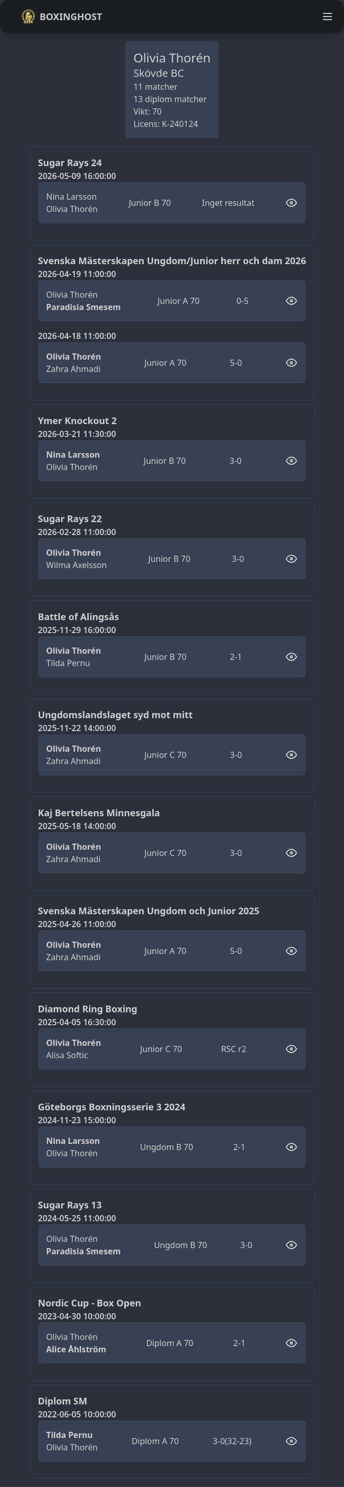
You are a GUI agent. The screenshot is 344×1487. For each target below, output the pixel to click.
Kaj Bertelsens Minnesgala (99, 812)
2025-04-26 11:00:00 (77, 924)
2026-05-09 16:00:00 (77, 176)
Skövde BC (159, 73)
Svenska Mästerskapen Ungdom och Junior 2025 (149, 910)
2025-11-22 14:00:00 (77, 728)
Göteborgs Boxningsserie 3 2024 (112, 1107)
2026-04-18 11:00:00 (77, 336)
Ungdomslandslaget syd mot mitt (115, 714)
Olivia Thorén (72, 209)
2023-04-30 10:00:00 (77, 1316)
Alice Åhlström (76, 1349)
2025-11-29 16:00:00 (77, 630)
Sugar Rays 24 (70, 162)
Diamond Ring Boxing (88, 1009)
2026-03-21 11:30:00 (77, 434)
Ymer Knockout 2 (77, 420)
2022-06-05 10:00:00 (77, 1414)
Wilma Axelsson (76, 565)
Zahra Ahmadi (73, 369)
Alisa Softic (67, 1055)
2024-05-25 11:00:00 (77, 1218)
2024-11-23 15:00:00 (77, 1120)
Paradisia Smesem (83, 307)
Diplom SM (63, 1401)
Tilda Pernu (68, 663)
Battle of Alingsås (78, 616)
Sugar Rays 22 (70, 518)
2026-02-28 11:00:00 (77, 532)
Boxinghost (61, 16)
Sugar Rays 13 (70, 1205)
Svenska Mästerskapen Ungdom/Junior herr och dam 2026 (172, 260)
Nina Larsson (71, 196)
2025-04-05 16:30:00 (77, 1022)
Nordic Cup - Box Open (89, 1303)
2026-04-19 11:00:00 (77, 274)
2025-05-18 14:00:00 (77, 826)
